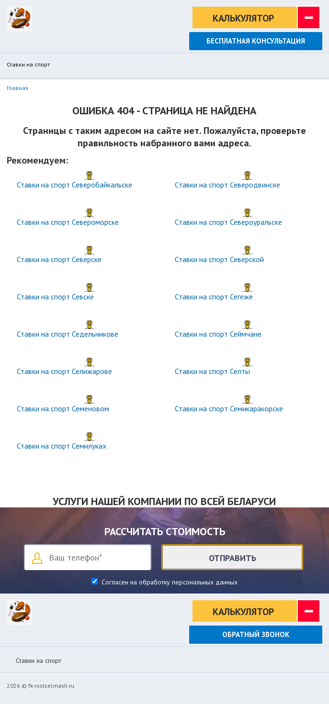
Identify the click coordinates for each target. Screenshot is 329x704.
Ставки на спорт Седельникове (67, 334)
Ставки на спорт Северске (59, 259)
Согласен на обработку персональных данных (169, 582)
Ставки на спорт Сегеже (214, 296)
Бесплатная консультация (255, 40)
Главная (17, 87)
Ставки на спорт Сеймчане (218, 334)
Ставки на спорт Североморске (68, 222)
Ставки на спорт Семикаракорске (229, 408)
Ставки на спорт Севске (55, 296)
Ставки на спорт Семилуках (61, 446)
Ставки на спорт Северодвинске (227, 184)
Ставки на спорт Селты (212, 371)
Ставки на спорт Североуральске (228, 222)
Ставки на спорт (28, 64)
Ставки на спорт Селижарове (64, 371)
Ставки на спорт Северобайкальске (74, 184)
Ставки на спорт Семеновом (63, 408)
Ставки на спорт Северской (219, 259)
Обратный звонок (255, 634)
